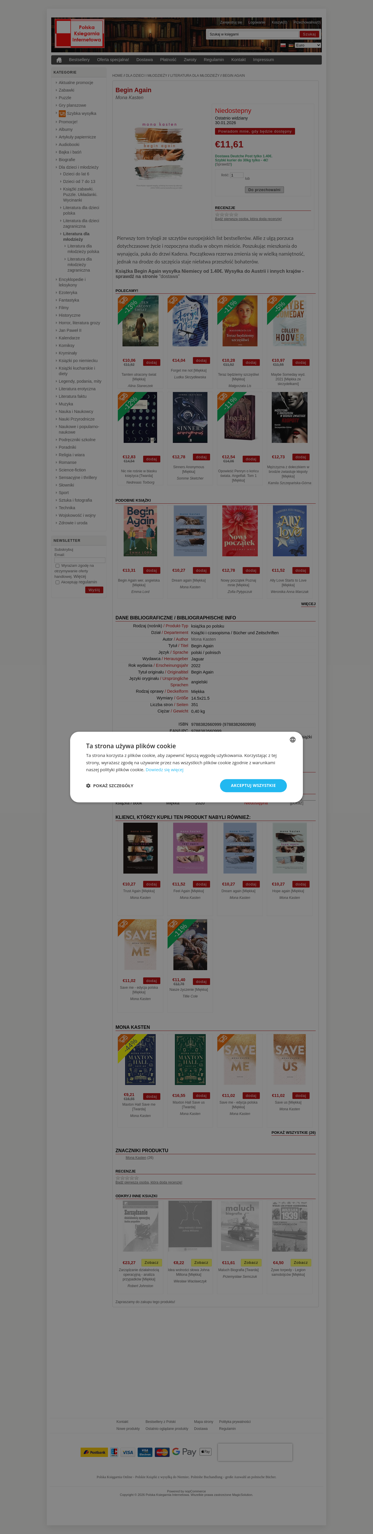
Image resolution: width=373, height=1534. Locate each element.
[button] (109, 785)
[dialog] (186, 767)
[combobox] (293, 739)
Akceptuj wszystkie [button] (253, 785)
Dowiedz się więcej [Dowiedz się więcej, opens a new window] (164, 770)
